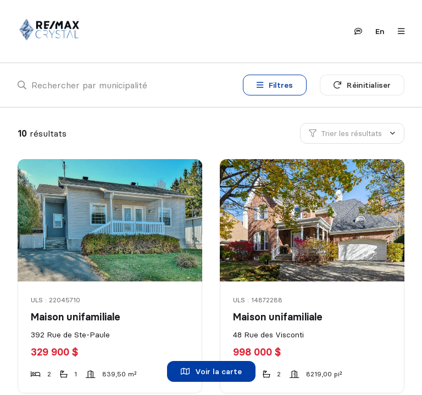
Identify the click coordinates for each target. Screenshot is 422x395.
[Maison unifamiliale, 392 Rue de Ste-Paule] (111, 220)
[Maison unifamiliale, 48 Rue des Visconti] (313, 220)
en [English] (380, 31)
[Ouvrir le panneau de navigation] (397, 31)
